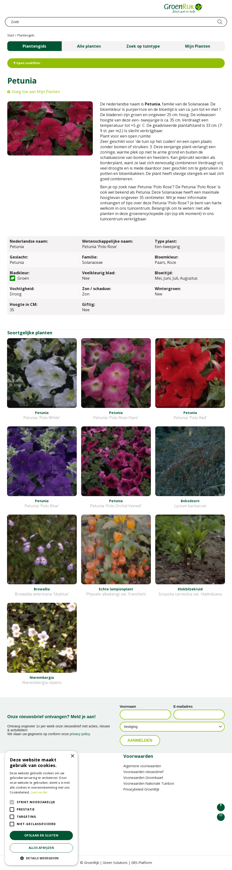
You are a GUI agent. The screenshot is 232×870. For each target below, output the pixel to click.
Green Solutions (115, 862)
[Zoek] (116, 22)
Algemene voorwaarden (142, 766)
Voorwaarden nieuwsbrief (143, 771)
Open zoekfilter (27, 63)
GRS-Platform (141, 862)
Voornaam (128, 706)
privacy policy (80, 734)
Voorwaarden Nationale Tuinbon (148, 783)
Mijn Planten (197, 46)
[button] (41, 858)
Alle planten (89, 46)
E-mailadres (183, 706)
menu (8, 8)
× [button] (72, 756)
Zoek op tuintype (143, 46)
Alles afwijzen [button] (41, 848)
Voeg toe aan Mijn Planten (36, 91)
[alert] (41, 808)
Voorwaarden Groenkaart (143, 777)
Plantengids (34, 46)
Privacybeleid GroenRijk (141, 789)
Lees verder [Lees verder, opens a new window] (39, 792)
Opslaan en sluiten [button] (41, 835)
